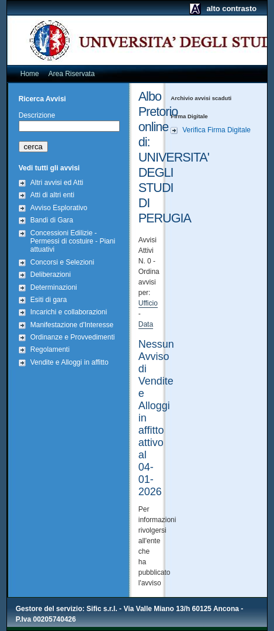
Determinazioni (53, 287)
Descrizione (37, 115)
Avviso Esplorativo (59, 208)
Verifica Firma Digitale (216, 130)
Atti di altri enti (52, 195)
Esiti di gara (48, 300)
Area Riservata (71, 74)
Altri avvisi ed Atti (57, 183)
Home (29, 74)
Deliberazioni (50, 274)
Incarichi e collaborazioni (68, 312)
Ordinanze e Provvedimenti (72, 337)
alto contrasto (232, 8)
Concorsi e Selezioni (62, 262)
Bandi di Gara (51, 220)
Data (145, 324)
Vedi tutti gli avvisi (49, 168)
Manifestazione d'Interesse (71, 325)
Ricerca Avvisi (42, 99)
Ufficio (148, 303)
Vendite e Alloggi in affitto (69, 362)
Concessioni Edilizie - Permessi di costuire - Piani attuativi (72, 241)
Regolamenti (50, 349)
